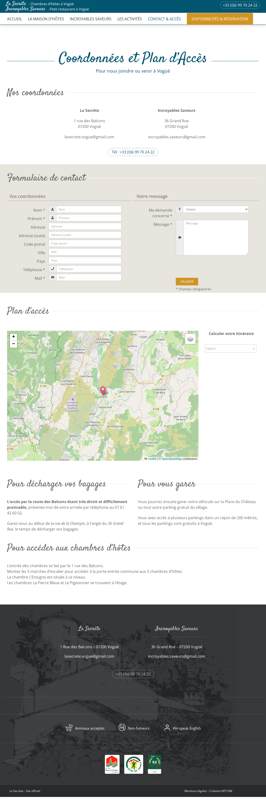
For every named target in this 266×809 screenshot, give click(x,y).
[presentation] (213, 266)
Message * (163, 224)
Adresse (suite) (32, 235)
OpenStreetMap (172, 459)
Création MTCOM (220, 791)
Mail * (40, 278)
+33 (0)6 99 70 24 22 (240, 5)
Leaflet (150, 459)
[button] (103, 391)
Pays (41, 261)
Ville (41, 252)
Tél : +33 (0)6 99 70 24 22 (133, 152)
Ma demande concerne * (160, 213)
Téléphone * (34, 269)
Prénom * (36, 218)
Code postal (34, 244)
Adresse (38, 227)
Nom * (39, 210)
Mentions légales (195, 791)
